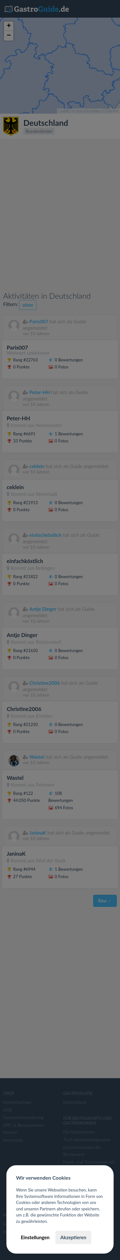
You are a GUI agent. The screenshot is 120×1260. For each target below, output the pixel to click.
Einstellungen (35, 1237)
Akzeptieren (73, 1237)
